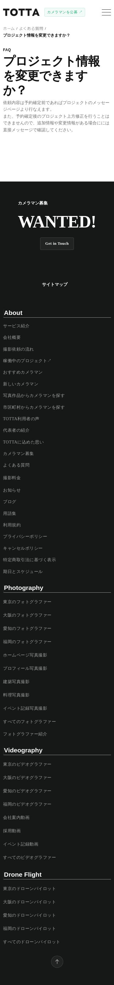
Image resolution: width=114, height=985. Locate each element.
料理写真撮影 (16, 695)
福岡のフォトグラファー (27, 642)
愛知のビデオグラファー (27, 791)
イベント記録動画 (20, 844)
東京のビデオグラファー (27, 764)
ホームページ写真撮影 (25, 655)
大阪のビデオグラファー (27, 777)
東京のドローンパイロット (29, 888)
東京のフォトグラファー (27, 602)
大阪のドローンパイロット (29, 902)
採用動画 (12, 831)
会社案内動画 (16, 817)
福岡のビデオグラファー (27, 804)
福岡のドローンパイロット (29, 928)
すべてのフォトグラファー (29, 721)
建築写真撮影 (16, 681)
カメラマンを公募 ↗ (64, 12)
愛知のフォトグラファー (27, 628)
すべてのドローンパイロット (31, 942)
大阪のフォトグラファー (27, 615)
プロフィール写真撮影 (25, 668)
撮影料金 (12, 478)
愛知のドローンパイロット (29, 915)
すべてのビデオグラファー (29, 857)
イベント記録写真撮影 (25, 708)
